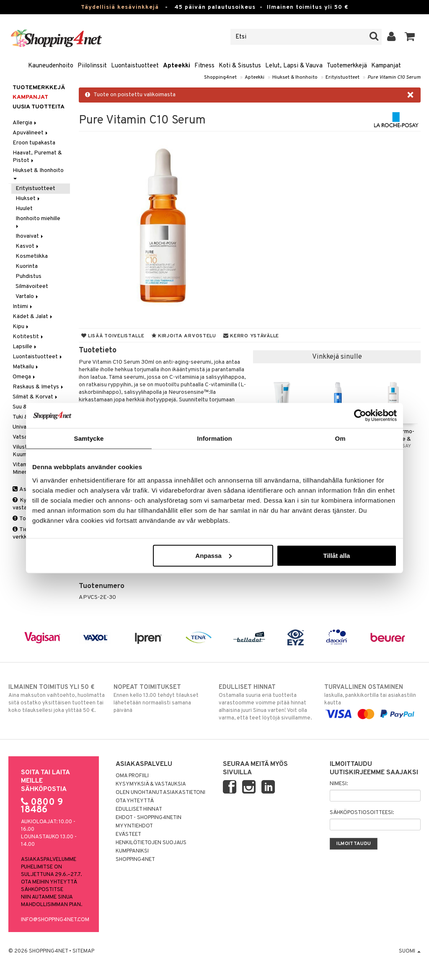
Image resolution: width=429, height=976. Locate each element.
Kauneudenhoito (50, 66)
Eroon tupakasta (34, 142)
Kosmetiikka (32, 256)
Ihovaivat (30, 236)
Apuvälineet (31, 132)
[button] (410, 37)
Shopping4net (220, 77)
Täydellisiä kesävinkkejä (120, 7)
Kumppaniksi (132, 851)
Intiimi (23, 306)
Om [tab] (340, 438)
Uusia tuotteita (39, 106)
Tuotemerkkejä (347, 66)
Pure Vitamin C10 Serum (394, 77)
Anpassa (213, 555)
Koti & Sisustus (240, 66)
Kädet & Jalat (33, 316)
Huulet (24, 208)
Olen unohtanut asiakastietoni (160, 792)
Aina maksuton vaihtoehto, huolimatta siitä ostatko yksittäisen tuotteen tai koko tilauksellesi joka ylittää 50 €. (56, 698)
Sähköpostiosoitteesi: (362, 812)
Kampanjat (386, 66)
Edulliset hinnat (139, 809)
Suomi (410, 951)
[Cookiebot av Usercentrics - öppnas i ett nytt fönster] (360, 415)
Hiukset (28, 198)
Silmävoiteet (32, 286)
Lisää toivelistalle (113, 336)
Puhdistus (28, 276)
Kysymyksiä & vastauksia (151, 784)
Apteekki (176, 66)
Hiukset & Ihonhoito (295, 77)
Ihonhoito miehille (39, 221)
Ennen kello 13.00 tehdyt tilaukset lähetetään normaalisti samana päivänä (162, 698)
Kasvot (28, 246)
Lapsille (25, 346)
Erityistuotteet (342, 77)
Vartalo (27, 296)
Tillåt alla (336, 555)
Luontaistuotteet (135, 66)
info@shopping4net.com (55, 920)
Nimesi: (339, 784)
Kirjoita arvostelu (184, 336)
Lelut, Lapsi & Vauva (294, 66)
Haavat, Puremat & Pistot (37, 156)
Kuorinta (27, 266)
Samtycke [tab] (89, 438)
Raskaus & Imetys (39, 386)
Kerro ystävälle (251, 336)
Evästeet (128, 834)
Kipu (21, 326)
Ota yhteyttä (135, 801)
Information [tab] (214, 438)
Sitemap (83, 951)
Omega (24, 376)
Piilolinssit (92, 66)
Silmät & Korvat (36, 397)
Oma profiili (132, 776)
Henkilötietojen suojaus (151, 843)
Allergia (25, 122)
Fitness (204, 66)
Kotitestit (28, 336)
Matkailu (26, 366)
